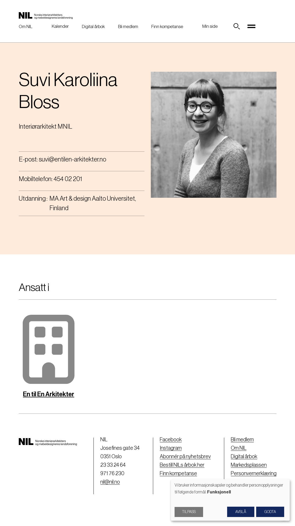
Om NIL (25, 26)
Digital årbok (93, 26)
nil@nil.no (110, 482)
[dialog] (230, 500)
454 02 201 (68, 179)
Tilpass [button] (189, 512)
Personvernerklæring (254, 473)
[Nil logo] (46, 15)
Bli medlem (128, 26)
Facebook (171, 439)
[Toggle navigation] (251, 26)
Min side (210, 26)
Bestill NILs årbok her (182, 465)
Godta (270, 512)
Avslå (240, 512)
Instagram (171, 448)
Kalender (60, 26)
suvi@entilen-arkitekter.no (72, 159)
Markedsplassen (249, 465)
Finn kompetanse (167, 26)
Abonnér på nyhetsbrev (185, 456)
